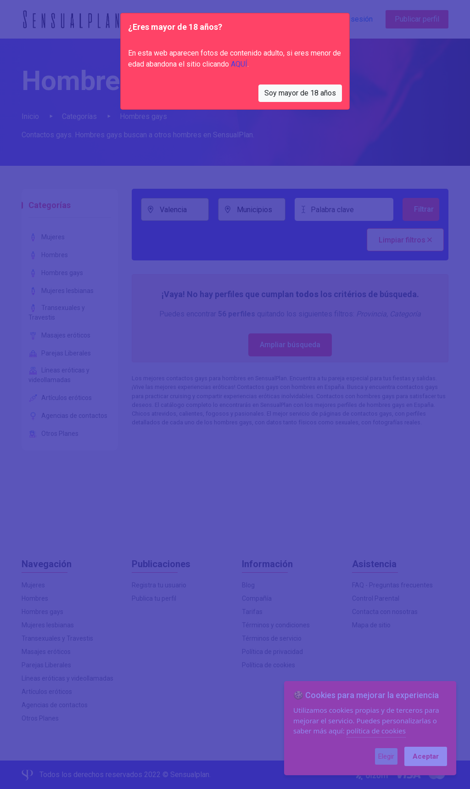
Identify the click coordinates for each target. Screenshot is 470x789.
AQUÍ (239, 64)
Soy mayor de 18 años (300, 93)
